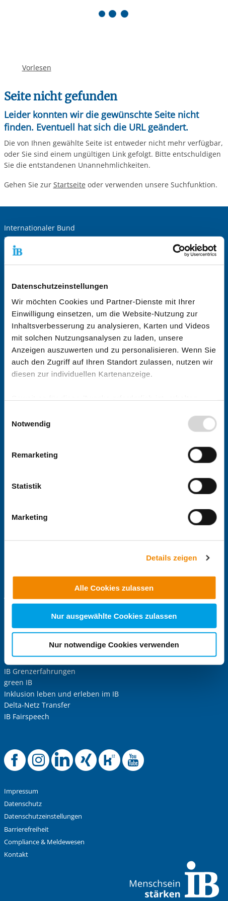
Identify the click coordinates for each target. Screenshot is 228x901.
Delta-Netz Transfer (37, 705)
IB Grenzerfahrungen (39, 671)
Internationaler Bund (39, 228)
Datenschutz (23, 804)
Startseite (69, 184)
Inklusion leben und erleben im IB (61, 694)
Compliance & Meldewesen (44, 842)
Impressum (21, 791)
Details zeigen (171, 557)
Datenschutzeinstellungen (43, 816)
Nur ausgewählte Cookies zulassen (114, 616)
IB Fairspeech (26, 716)
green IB (18, 682)
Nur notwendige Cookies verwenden (114, 644)
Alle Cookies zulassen (114, 587)
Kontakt (16, 854)
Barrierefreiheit (26, 829)
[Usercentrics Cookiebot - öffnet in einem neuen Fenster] (172, 250)
